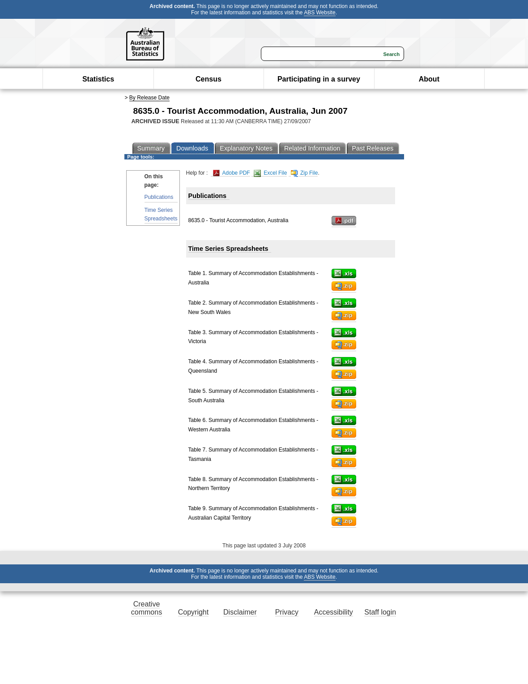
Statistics (98, 79)
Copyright (193, 612)
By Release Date (149, 98)
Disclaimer (240, 612)
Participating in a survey (318, 79)
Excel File (270, 173)
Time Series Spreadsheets (161, 214)
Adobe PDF (231, 173)
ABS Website (319, 12)
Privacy (286, 612)
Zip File (304, 173)
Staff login (380, 612)
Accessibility (333, 612)
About (429, 79)
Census (208, 79)
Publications (159, 197)
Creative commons (146, 608)
